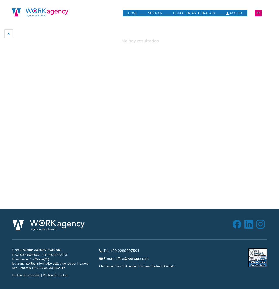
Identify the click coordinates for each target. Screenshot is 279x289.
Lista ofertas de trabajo (194, 13)
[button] (8, 33)
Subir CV (155, 13)
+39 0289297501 (125, 250)
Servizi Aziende (126, 266)
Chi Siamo (106, 266)
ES (258, 13)
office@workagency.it (132, 258)
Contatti (169, 266)
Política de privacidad (26, 275)
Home (132, 13)
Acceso (234, 13)
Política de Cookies (55, 275)
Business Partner (150, 266)
